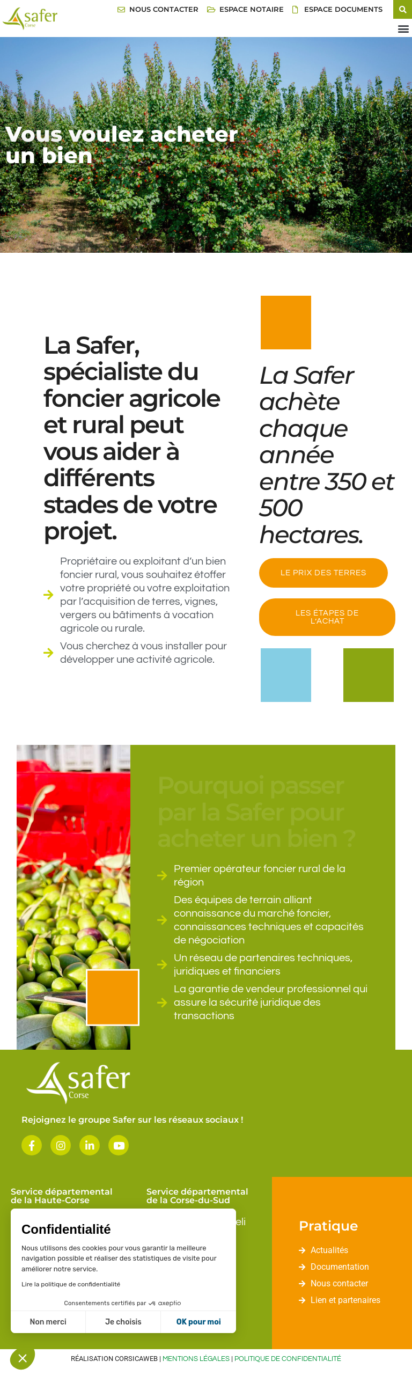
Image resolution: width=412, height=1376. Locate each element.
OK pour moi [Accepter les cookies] (198, 1322)
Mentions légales (196, 1359)
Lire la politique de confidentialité (70, 1284)
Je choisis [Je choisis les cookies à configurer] (123, 1322)
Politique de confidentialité (287, 1359)
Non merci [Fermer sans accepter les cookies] (48, 1322)
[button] (22, 1358)
